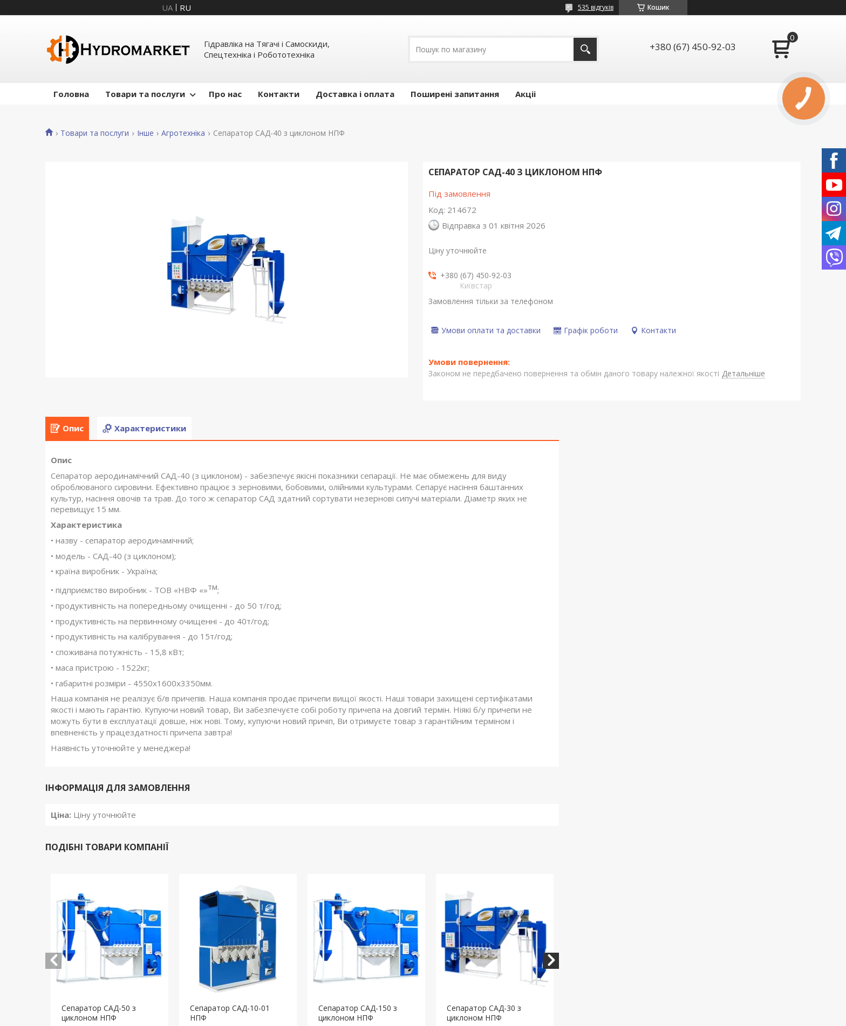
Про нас (225, 93)
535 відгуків (595, 7)
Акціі (525, 93)
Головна (71, 93)
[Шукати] (585, 49)
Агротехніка (183, 133)
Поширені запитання (455, 93)
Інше (145, 133)
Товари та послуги (145, 93)
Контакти (278, 93)
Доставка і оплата (355, 93)
